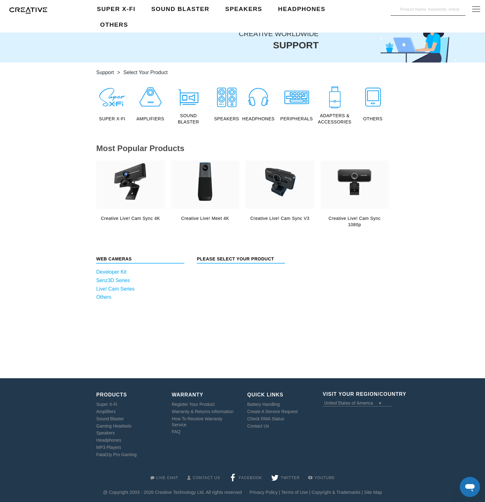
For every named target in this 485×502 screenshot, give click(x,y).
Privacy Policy (263, 492)
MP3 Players (108, 447)
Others (103, 297)
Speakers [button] (243, 9)
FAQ (176, 431)
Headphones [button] (301, 9)
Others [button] (114, 24)
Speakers (105, 432)
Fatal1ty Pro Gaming (116, 454)
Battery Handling (263, 404)
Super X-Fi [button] (116, 9)
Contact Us (258, 425)
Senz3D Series (113, 280)
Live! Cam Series (115, 289)
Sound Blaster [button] (180, 9)
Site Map (373, 492)
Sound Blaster (110, 418)
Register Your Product (193, 404)
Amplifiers (105, 411)
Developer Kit (111, 272)
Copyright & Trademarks (336, 492)
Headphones (108, 440)
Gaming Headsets (113, 425)
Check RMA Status (265, 418)
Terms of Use (294, 492)
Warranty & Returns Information (202, 411)
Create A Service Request (272, 411)
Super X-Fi (106, 404)
